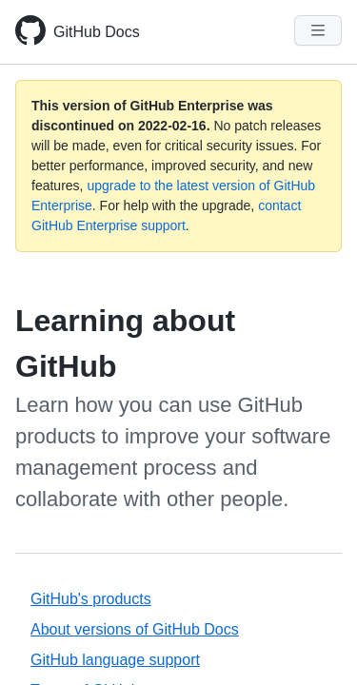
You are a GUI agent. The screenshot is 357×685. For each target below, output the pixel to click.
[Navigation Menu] (318, 30)
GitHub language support (115, 660)
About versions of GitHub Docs (134, 629)
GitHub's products (90, 599)
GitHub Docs (96, 32)
